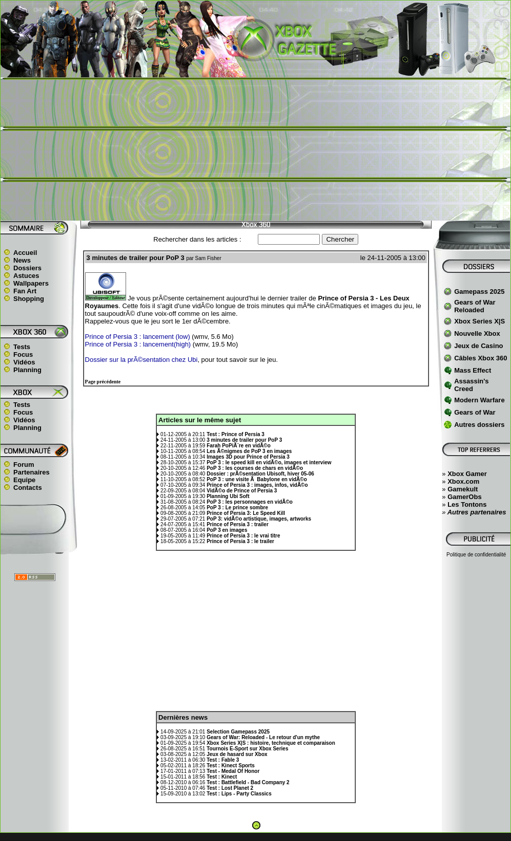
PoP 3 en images (227, 530)
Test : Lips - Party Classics (239, 793)
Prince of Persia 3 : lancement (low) (137, 336)
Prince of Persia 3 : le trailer (240, 541)
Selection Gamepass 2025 (238, 732)
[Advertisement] (255, 149)
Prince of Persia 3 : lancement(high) (138, 344)
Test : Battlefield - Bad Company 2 (248, 782)
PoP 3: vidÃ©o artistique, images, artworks (259, 519)
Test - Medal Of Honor (233, 771)
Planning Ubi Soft (228, 496)
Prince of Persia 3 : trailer (238, 524)
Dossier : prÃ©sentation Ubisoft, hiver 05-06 (260, 474)
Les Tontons (466, 504)
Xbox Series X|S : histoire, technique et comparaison (271, 743)
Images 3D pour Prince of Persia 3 (248, 457)
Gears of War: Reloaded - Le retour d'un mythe (263, 737)
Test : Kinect (222, 777)
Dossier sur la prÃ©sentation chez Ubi (141, 359)
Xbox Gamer (467, 474)
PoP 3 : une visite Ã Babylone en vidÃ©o (257, 479)
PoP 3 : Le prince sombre (237, 507)
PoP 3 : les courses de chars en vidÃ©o (255, 468)
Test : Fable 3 (223, 760)
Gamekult (462, 489)
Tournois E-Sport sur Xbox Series (247, 748)
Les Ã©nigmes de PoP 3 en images (249, 451)
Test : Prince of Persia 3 (235, 434)
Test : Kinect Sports (231, 765)
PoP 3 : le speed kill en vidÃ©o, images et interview (269, 462)
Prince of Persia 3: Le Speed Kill (246, 513)
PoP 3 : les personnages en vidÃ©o (250, 502)
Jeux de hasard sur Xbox (237, 754)
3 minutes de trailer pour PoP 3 (244, 440)
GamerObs (464, 497)
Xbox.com (463, 481)
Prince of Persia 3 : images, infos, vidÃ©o (257, 485)
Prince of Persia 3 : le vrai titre (243, 535)
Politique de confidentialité (476, 554)
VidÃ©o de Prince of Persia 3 (242, 490)
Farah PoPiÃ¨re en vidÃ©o (239, 445)
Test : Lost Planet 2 (230, 788)
